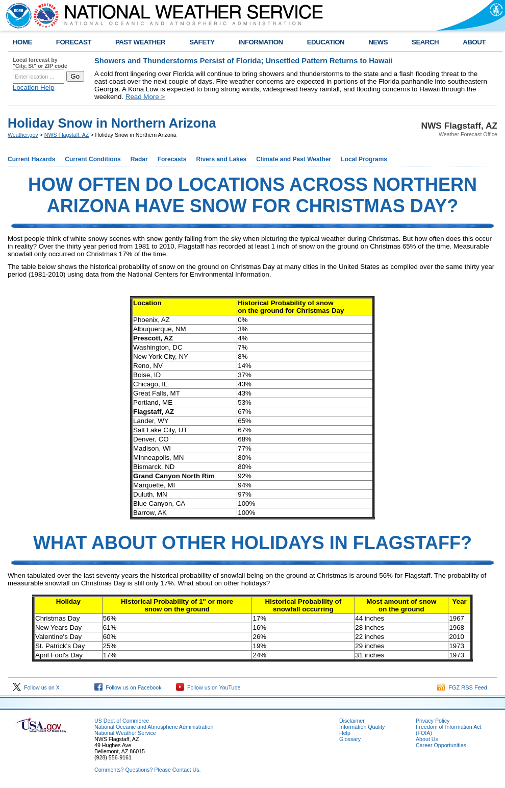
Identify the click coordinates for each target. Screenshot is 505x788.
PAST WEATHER (140, 42)
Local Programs (364, 159)
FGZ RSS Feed (462, 687)
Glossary (350, 739)
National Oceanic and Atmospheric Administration (153, 727)
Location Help (34, 87)
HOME (22, 42)
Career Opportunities (441, 745)
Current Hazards (31, 159)
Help (344, 733)
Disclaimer (352, 721)
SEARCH (425, 42)
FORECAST (73, 42)
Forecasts (172, 159)
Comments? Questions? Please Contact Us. (147, 770)
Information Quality (362, 727)
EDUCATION (325, 42)
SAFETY (201, 42)
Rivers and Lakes (221, 159)
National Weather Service (125, 733)
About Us (427, 739)
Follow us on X (36, 687)
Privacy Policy (432, 721)
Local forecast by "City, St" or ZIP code (40, 63)
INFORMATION (261, 42)
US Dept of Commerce (121, 721)
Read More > (145, 97)
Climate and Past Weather (293, 159)
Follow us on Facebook (128, 687)
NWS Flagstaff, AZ (66, 135)
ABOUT (474, 42)
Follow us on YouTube (208, 687)
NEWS (378, 42)
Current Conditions (92, 159)
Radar (139, 159)
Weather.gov (23, 135)
